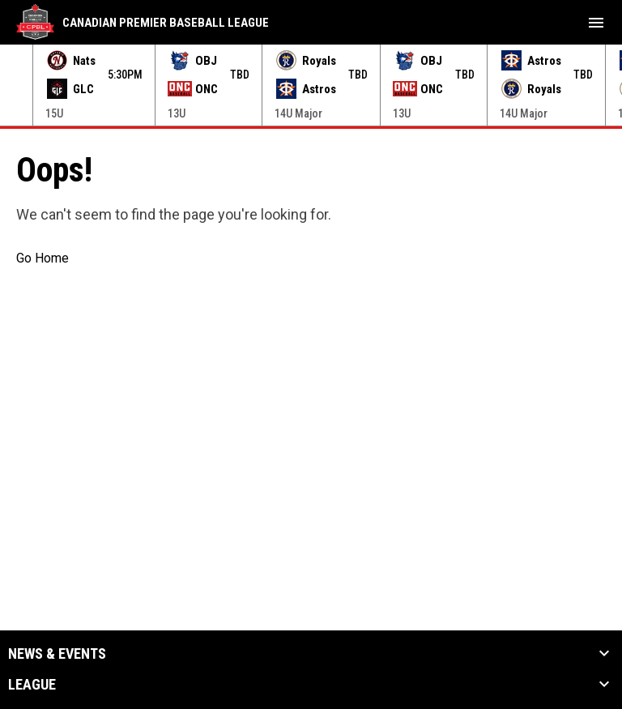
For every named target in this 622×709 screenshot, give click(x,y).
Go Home (42, 258)
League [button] (32, 684)
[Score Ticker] (311, 85)
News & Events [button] (57, 654)
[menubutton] (596, 22)
